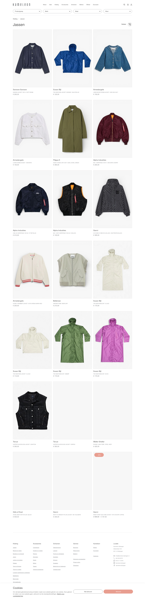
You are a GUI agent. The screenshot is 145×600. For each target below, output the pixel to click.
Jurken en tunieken (18, 560)
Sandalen (55, 557)
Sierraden (35, 557)
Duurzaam (95, 4)
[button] (127, 4)
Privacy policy (76, 562)
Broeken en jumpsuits (18, 554)
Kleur (106, 11)
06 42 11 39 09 (118, 560)
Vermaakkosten (17, 582)
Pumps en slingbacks (58, 554)
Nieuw (44, 4)
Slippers (55, 560)
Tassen (35, 566)
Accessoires (65, 4)
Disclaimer (76, 565)
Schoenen (74, 4)
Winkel (88, 4)
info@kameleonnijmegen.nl (121, 556)
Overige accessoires (38, 569)
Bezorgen (75, 547)
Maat (76, 11)
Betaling (75, 554)
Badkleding (16, 575)
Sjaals (34, 560)
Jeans (14, 557)
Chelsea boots (56, 569)
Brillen (34, 563)
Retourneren (76, 550)
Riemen (35, 554)
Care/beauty (36, 547)
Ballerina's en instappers (59, 566)
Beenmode (15, 579)
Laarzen (55, 550)
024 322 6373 (118, 558)
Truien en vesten (17, 569)
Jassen (22, 19)
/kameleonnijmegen (119, 563)
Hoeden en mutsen (38, 550)
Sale (50, 4)
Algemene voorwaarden (79, 559)
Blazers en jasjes (17, 550)
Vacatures (95, 556)
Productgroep (19, 11)
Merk (46, 11)
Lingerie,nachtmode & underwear (21, 572)
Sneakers (55, 563)
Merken (82, 4)
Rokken (15, 563)
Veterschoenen (57, 547)
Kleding (57, 4)
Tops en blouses (17, 566)
